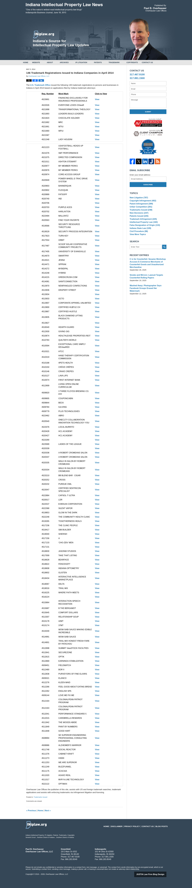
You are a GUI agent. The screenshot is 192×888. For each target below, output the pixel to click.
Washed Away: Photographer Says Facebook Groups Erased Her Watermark (147, 296)
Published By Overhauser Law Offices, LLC (155, 8)
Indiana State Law (140, 236)
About (56, 62)
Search (164, 256)
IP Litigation (87, 62)
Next (48, 810)
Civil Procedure (138, 239)
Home (28, 62)
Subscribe (148, 185)
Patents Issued (138, 220)
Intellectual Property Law (143, 228)
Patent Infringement (141, 205)
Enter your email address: (140, 175)
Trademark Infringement (142, 224)
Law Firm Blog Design (153, 874)
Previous (31, 810)
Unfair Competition (140, 209)
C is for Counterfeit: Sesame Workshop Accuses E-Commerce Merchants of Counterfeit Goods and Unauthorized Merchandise (147, 272)
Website (42, 62)
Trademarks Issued (40, 797)
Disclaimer (122, 825)
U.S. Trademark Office (40, 85)
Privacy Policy (136, 825)
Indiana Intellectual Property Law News (64, 8)
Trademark (119, 62)
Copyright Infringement (142, 202)
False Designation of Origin (144, 232)
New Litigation (138, 198)
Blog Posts (162, 825)
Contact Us (156, 62)
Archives (70, 62)
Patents (104, 62)
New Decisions (138, 217)
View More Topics (137, 243)
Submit (148, 112)
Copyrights (138, 62)
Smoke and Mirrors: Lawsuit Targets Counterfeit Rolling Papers (145, 285)
